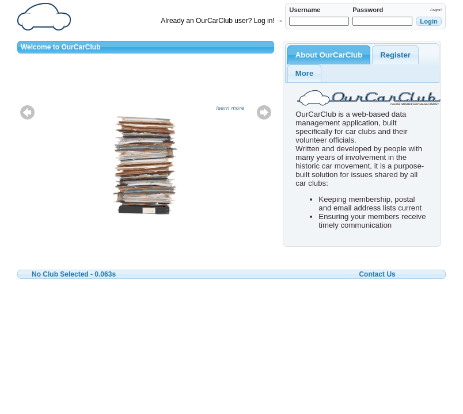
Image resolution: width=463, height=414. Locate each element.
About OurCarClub (328, 55)
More (304, 73)
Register (395, 55)
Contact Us (377, 274)
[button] (429, 21)
